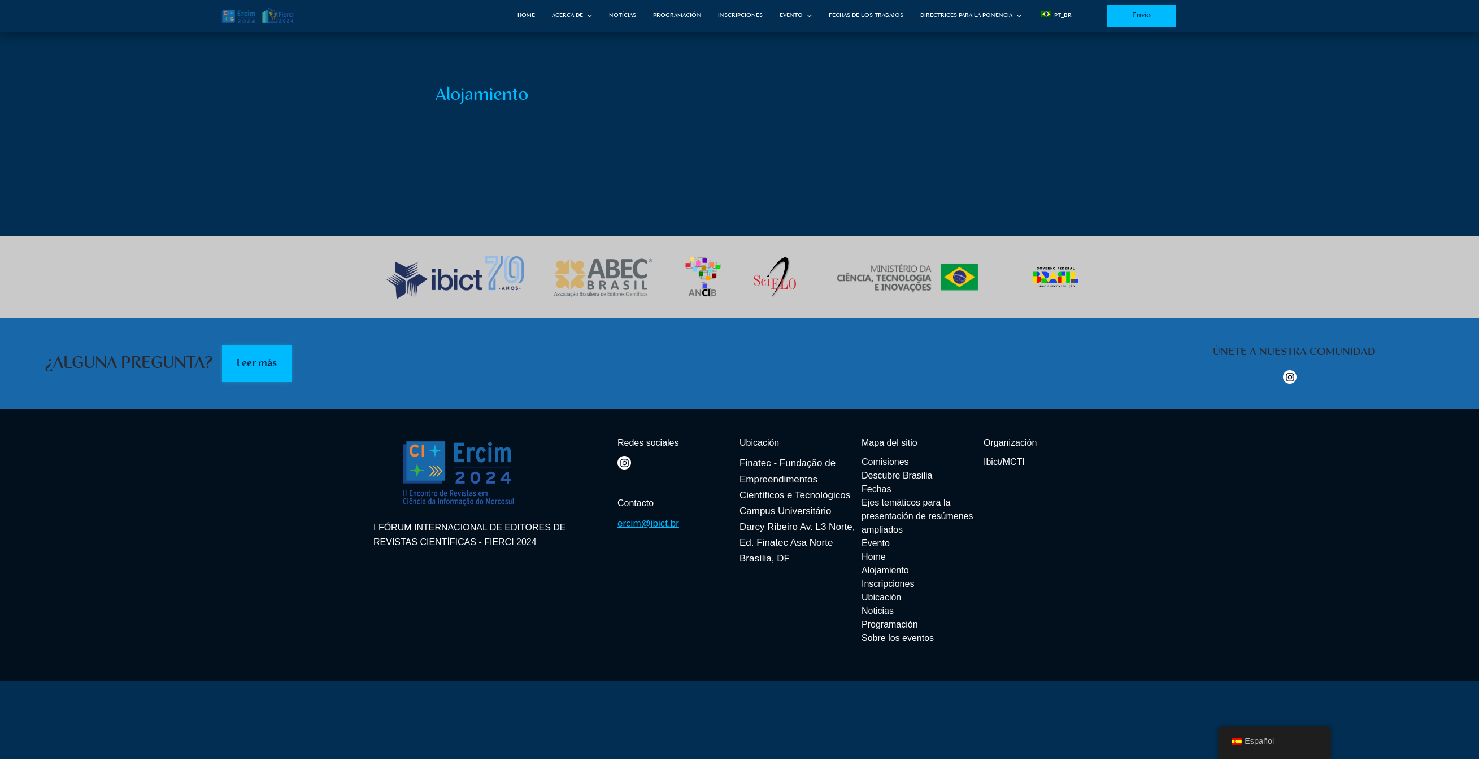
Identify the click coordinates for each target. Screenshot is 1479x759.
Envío (1141, 15)
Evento (876, 543)
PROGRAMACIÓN (677, 15)
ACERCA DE (567, 15)
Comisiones (885, 462)
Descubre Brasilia (897, 475)
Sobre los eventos (898, 638)
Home (874, 556)
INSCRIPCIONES (740, 15)
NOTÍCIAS (622, 15)
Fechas (876, 489)
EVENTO (791, 15)
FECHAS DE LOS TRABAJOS (866, 15)
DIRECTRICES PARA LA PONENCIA (966, 15)
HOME (526, 15)
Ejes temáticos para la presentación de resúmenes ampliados (917, 516)
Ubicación (881, 597)
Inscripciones (888, 584)
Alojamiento (885, 570)
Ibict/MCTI (1004, 462)
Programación (890, 624)
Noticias (878, 611)
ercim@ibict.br (648, 523)
